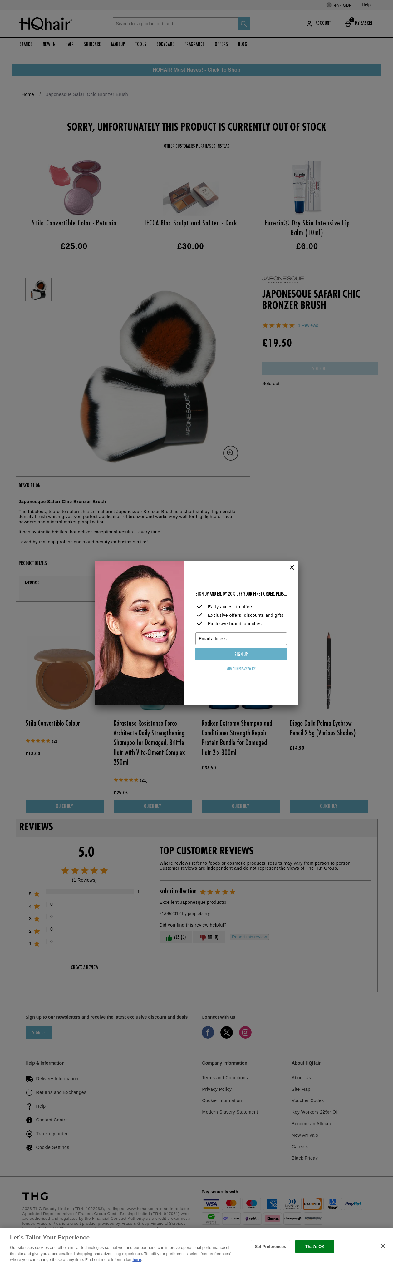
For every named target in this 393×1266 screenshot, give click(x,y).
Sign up (241, 655)
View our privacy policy (241, 669)
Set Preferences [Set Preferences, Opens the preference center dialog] (270, 1246)
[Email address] (241, 638)
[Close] (292, 567)
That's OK (315, 1246)
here (136, 1259)
